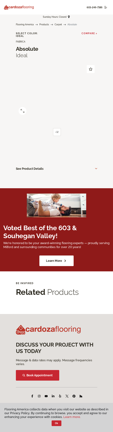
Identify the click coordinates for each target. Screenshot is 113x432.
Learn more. (72, 417)
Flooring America (25, 24)
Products (44, 24)
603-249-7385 (94, 7)
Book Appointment (38, 375)
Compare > (89, 33)
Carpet (58, 24)
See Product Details (30, 168)
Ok (56, 423)
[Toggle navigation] (105, 7)
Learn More (56, 261)
